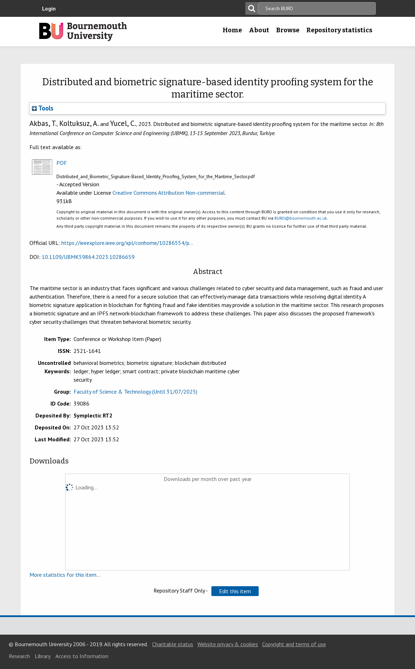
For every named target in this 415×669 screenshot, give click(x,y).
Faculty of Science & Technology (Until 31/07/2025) (135, 391)
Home (232, 30)
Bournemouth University (83, 31)
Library (42, 656)
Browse (287, 30)
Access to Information (81, 656)
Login (49, 8)
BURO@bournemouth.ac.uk (300, 218)
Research (19, 656)
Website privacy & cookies (227, 644)
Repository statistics (339, 30)
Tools (42, 108)
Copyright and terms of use (294, 644)
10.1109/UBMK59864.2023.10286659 (88, 256)
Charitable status (172, 644)
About (259, 30)
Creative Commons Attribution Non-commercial (169, 192)
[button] (235, 591)
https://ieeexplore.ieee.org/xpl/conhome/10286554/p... (127, 242)
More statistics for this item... (64, 574)
